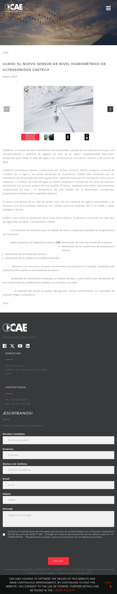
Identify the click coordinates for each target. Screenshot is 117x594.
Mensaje (8, 508)
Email (6, 478)
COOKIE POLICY (64, 590)
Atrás (6, 52)
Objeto (7, 494)
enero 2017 (10, 76)
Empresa (8, 449)
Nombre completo (14, 434)
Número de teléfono (15, 464)
